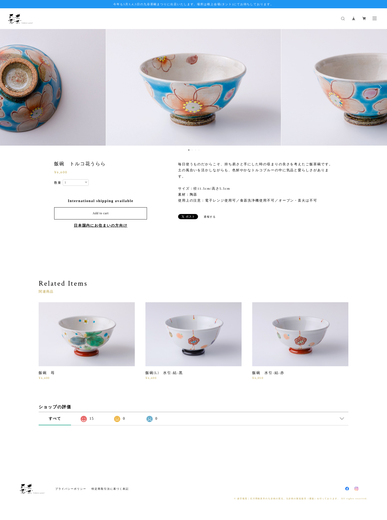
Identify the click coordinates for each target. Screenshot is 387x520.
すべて (55, 419)
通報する (210, 216)
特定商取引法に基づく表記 (110, 488)
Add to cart (101, 213)
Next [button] (379, 87)
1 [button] (188, 150)
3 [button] (195, 150)
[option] (193, 87)
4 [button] (199, 150)
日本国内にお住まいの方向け (101, 225)
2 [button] (192, 150)
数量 (57, 182)
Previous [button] (7, 87)
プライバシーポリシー (70, 488)
